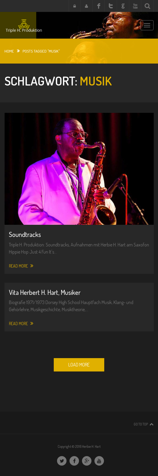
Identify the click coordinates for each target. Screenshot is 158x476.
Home (9, 51)
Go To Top (141, 424)
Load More (79, 365)
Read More (21, 265)
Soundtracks (25, 234)
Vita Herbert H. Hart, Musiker (44, 292)
